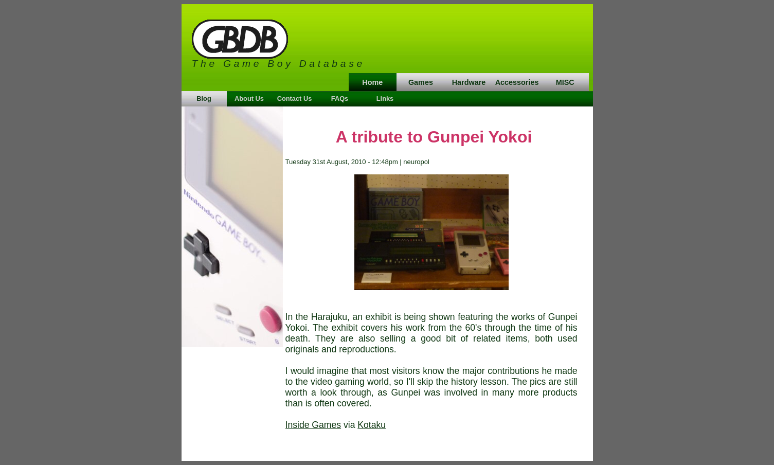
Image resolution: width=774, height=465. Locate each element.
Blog (203, 98)
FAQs (339, 98)
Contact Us (294, 98)
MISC (565, 82)
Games (420, 82)
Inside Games (313, 425)
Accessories (517, 82)
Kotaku (371, 425)
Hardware (469, 82)
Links (384, 98)
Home (372, 82)
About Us (249, 98)
